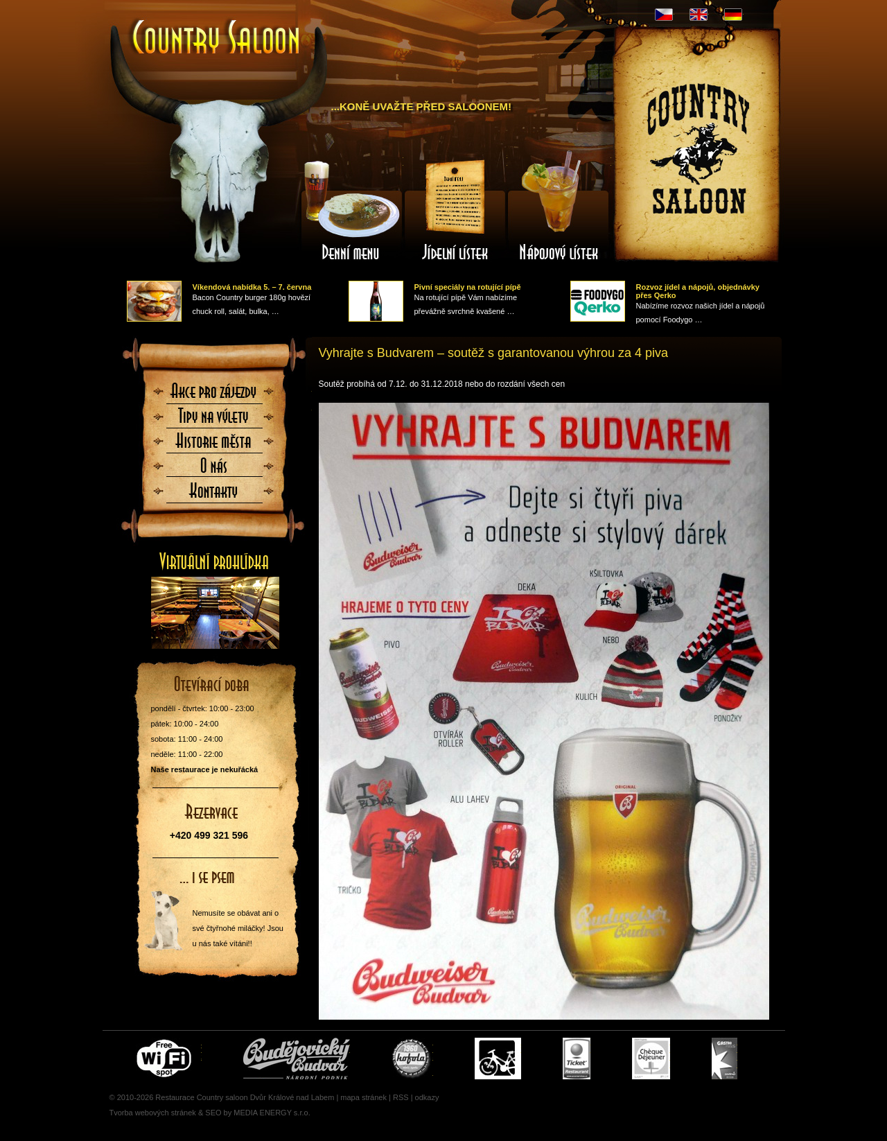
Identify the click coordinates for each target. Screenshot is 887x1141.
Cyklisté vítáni (498, 1058)
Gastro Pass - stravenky (724, 1058)
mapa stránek (363, 1097)
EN (698, 14)
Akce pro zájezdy (214, 395)
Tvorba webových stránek (152, 1112)
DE (733, 14)
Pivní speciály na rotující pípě (467, 287)
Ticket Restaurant (576, 1058)
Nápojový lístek (559, 210)
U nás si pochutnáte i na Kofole (412, 1058)
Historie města (214, 445)
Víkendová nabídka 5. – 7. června (252, 287)
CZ (663, 14)
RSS (401, 1097)
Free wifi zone (166, 1058)
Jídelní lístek (455, 210)
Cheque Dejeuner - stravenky (651, 1058)
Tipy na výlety (214, 420)
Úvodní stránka (217, 38)
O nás (214, 470)
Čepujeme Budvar (296, 1058)
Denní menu (351, 210)
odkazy (427, 1097)
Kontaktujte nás (214, 494)
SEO (213, 1112)
